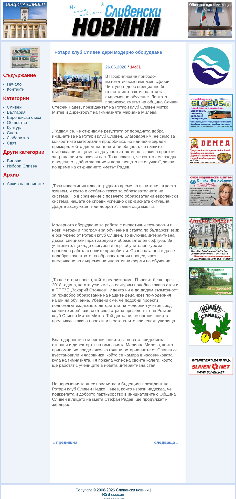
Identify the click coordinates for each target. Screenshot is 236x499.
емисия (113, 494)
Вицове (14, 160)
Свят (11, 143)
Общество (17, 122)
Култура (14, 127)
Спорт (13, 132)
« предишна (65, 442)
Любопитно (18, 137)
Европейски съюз (24, 117)
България (16, 112)
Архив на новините (25, 183)
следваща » (166, 442)
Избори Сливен (22, 166)
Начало (14, 84)
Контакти (15, 89)
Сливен (14, 107)
